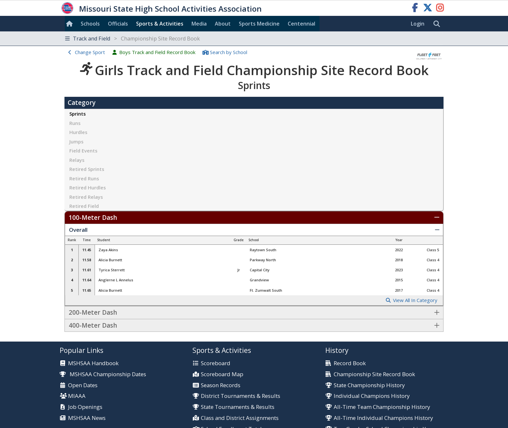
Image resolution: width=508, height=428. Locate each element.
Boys (157, 52)
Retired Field (84, 206)
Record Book (350, 363)
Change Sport (90, 52)
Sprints (77, 113)
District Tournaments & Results (240, 396)
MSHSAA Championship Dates (103, 374)
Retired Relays (86, 197)
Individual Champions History (372, 396)
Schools (90, 23)
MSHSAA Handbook (93, 363)
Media (199, 23)
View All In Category (415, 300)
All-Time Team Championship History (382, 407)
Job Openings (85, 407)
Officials (118, 23)
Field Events (83, 150)
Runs (75, 123)
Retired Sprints (86, 169)
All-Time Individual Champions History (383, 418)
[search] (438, 24)
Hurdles (78, 132)
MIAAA (77, 396)
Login (417, 23)
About (223, 23)
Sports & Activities (159, 23)
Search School (228, 52)
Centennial (301, 23)
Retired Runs (84, 178)
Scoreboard (215, 363)
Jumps (76, 141)
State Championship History (369, 385)
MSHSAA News (87, 418)
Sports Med (259, 23)
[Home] (70, 23)
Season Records (220, 385)
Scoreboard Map (222, 374)
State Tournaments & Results (237, 407)
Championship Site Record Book (374, 374)
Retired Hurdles (87, 187)
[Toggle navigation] (254, 38)
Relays (77, 160)
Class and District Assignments (240, 418)
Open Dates (83, 385)
